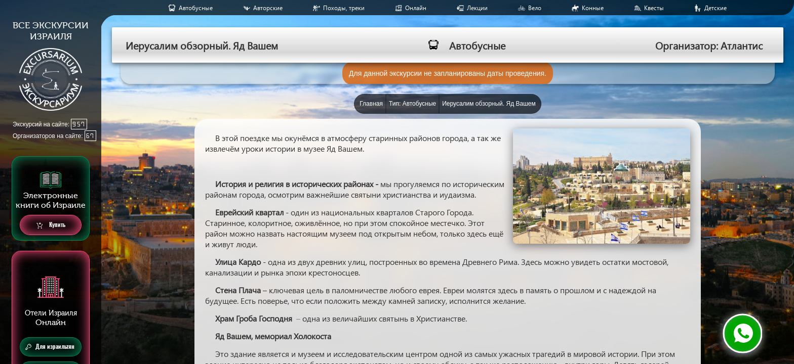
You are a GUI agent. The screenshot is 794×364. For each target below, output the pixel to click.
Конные (593, 8)
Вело (534, 8)
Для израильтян (49, 347)
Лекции (477, 8)
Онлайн (415, 8)
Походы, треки (344, 8)
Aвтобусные (196, 8)
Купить (50, 225)
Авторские (268, 8)
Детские (715, 8)
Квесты (654, 8)
